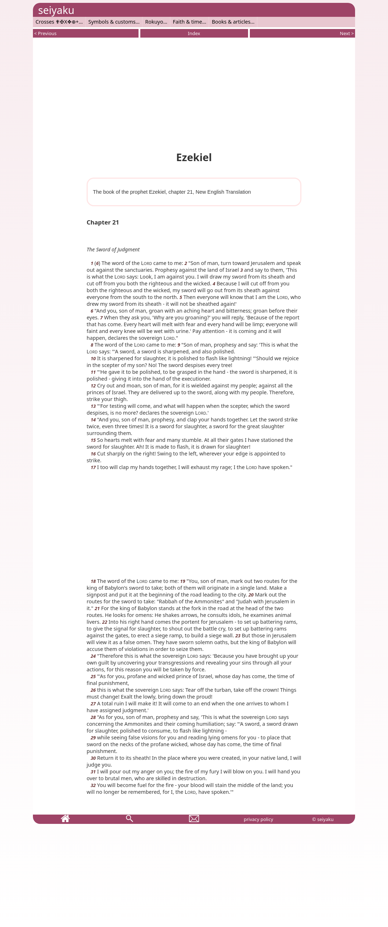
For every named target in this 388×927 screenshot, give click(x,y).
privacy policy (258, 819)
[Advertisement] (194, 93)
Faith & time (187, 21)
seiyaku (56, 10)
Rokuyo (154, 21)
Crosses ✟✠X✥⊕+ (57, 21)
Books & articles (231, 21)
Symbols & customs (112, 21)
